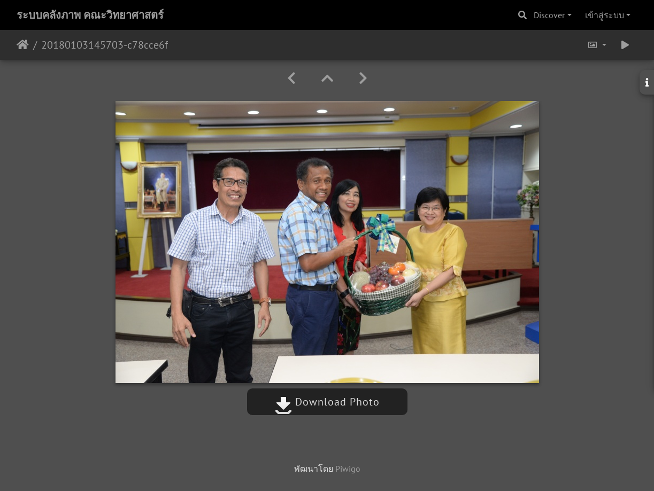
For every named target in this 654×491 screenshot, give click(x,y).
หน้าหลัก (23, 45)
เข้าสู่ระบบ (604, 15)
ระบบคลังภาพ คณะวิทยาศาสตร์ (90, 15)
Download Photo (327, 402)
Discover (549, 15)
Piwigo (347, 468)
